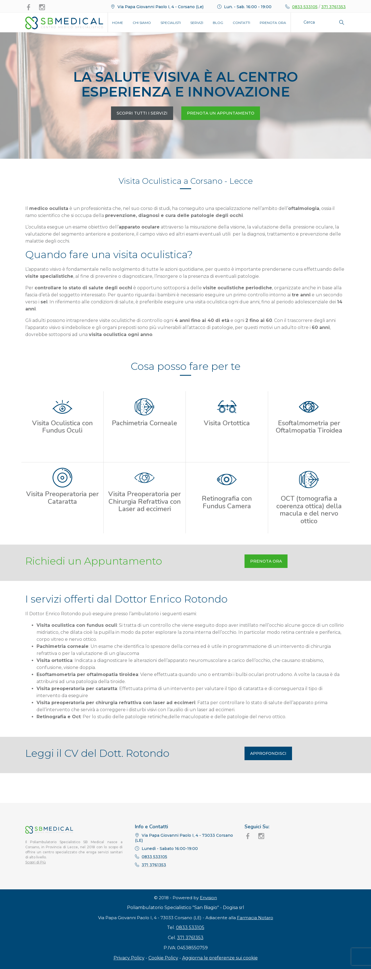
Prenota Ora (273, 23)
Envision (208, 916)
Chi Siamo (142, 23)
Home (117, 23)
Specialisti (170, 23)
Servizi (196, 23)
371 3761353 (333, 6)
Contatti (241, 23)
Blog (218, 23)
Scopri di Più (35, 862)
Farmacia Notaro (255, 936)
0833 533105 (305, 6)
